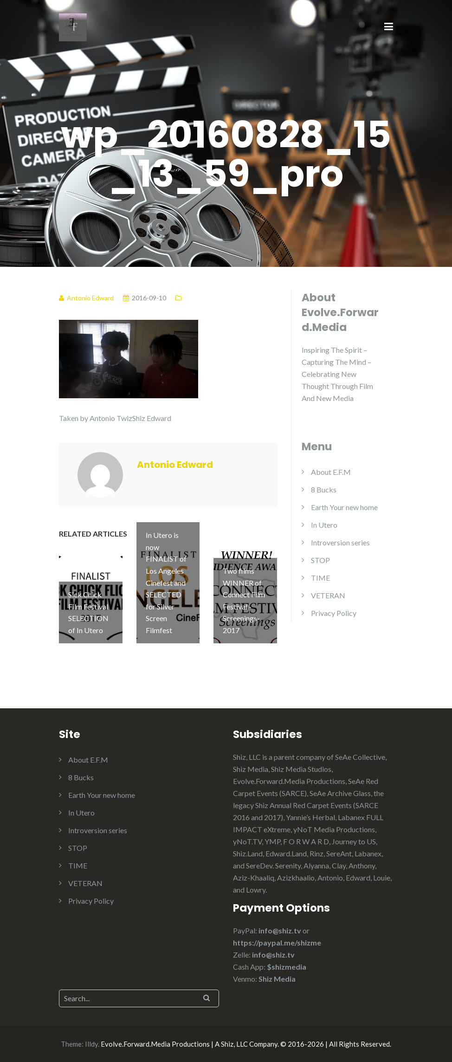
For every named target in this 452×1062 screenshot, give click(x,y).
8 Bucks (323, 489)
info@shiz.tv (279, 930)
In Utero (324, 524)
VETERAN (328, 595)
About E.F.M (331, 471)
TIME (320, 577)
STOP (320, 560)
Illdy (91, 1044)
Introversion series (340, 542)
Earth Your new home (344, 507)
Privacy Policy (333, 613)
